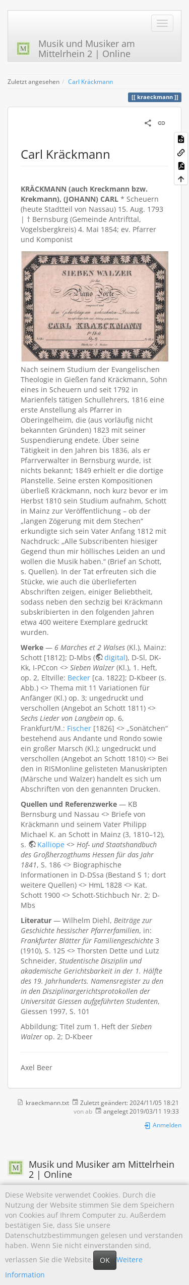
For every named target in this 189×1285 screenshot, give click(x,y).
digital (114, 657)
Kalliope (51, 844)
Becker (79, 677)
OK (105, 1260)
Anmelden (162, 1125)
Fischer (79, 728)
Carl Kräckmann (90, 81)
